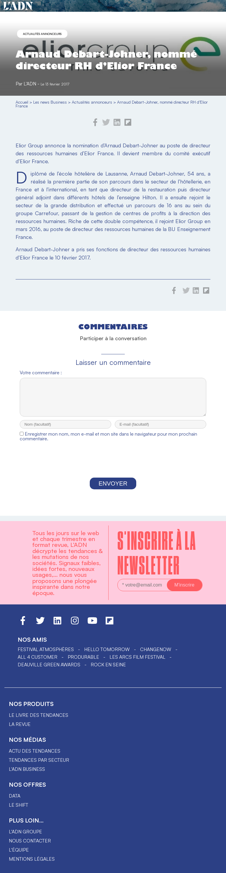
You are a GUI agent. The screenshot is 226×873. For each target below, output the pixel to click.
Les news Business (50, 102)
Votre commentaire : (41, 372)
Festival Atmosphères (46, 649)
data (14, 796)
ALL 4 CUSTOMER (37, 657)
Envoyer (113, 489)
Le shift (18, 805)
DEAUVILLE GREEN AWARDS (49, 665)
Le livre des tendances (38, 715)
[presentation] (113, 466)
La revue (20, 724)
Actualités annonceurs (42, 34)
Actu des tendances (34, 751)
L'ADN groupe (25, 832)
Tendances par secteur (39, 760)
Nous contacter (30, 841)
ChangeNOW (155, 649)
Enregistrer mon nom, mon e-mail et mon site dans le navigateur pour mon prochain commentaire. (108, 441)
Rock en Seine (108, 665)
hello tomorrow (107, 649)
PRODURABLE (83, 657)
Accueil (22, 102)
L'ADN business (27, 769)
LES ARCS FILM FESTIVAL (137, 657)
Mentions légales (32, 859)
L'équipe (19, 850)
